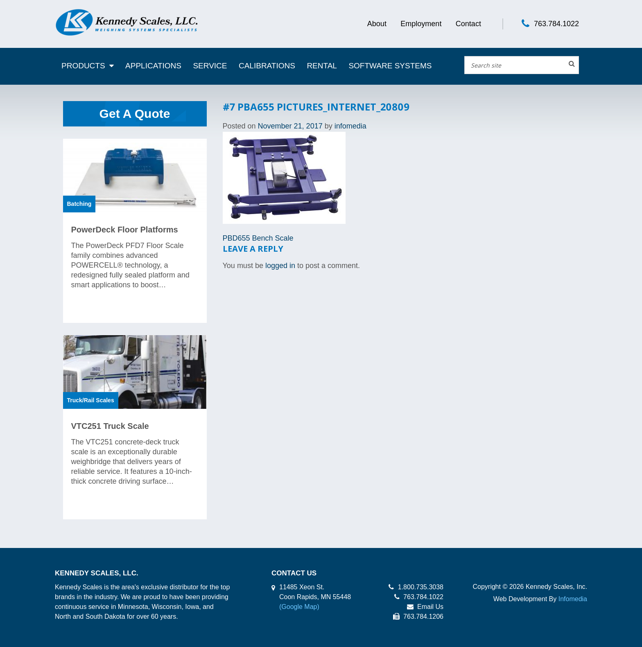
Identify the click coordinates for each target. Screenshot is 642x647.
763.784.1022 (556, 24)
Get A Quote (134, 113)
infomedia (350, 126)
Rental (322, 65)
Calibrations (267, 65)
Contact (468, 24)
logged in (280, 266)
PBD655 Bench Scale (258, 238)
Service (210, 65)
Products (83, 65)
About (377, 24)
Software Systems (390, 65)
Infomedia (572, 598)
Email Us (425, 606)
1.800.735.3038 (416, 587)
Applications (153, 65)
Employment (420, 24)
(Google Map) (299, 606)
